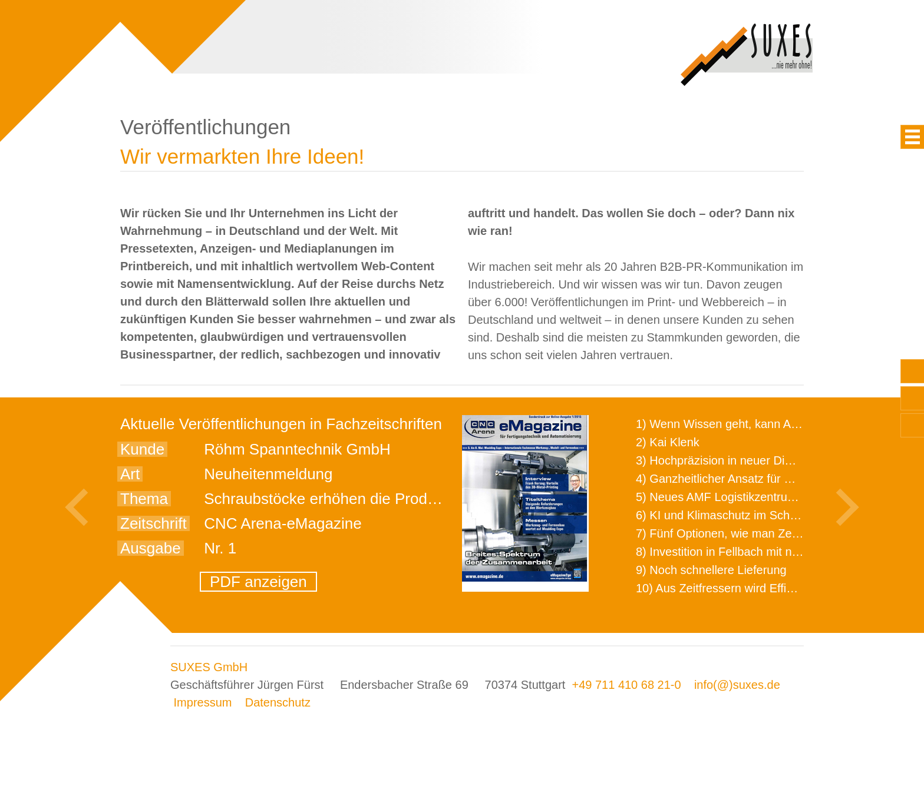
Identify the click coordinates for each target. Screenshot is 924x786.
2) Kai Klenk (667, 442)
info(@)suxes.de (737, 684)
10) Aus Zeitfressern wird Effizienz (725, 588)
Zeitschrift (153, 523)
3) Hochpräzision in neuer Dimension (732, 460)
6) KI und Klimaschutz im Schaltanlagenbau (750, 515)
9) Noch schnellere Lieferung (711, 569)
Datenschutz (278, 702)
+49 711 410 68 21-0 (626, 684)
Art (130, 474)
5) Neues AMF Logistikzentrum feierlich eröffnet (760, 496)
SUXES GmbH (209, 667)
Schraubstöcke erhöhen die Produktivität (341, 499)
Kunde (142, 449)
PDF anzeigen (258, 582)
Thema (144, 498)
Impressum (203, 702)
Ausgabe (150, 548)
